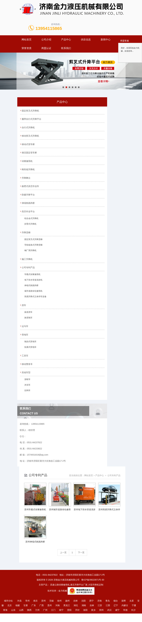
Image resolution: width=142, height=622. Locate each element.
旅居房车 (27, 319)
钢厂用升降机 (29, 257)
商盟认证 (46, 48)
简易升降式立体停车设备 (34, 304)
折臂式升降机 (29, 230)
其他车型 (26, 381)
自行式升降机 (28, 128)
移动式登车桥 (28, 146)
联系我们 (66, 48)
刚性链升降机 (28, 172)
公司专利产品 (28, 273)
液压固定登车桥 (29, 155)
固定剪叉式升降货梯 (32, 246)
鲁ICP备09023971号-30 (92, 588)
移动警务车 (27, 372)
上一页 (63, 561)
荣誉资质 (26, 48)
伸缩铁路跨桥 (28, 207)
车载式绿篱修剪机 (31, 281)
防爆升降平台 (28, 198)
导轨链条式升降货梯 (32, 251)
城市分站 (8, 609)
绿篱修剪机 (27, 163)
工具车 (25, 363)
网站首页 (26, 39)
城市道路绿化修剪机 (32, 298)
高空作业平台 (28, 216)
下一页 (81, 561)
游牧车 (26, 389)
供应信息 (86, 39)
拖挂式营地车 (29, 350)
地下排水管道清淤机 (32, 287)
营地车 (25, 342)
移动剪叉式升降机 (31, 137)
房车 (24, 311)
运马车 (25, 333)
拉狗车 (26, 400)
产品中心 (66, 39)
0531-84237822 (50, 583)
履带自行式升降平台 (32, 119)
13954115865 (49, 28)
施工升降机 (27, 264)
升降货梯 (26, 237)
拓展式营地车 (29, 355)
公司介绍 (46, 39)
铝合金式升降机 (30, 224)
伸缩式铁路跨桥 (30, 292)
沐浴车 (26, 394)
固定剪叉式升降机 (31, 111)
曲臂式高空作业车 (31, 190)
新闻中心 (106, 39)
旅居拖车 (27, 325)
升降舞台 (26, 181)
